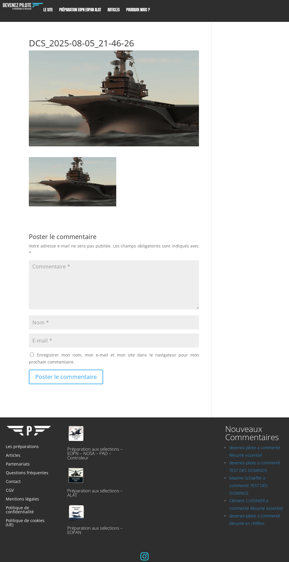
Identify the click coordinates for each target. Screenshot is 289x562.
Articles (114, 10)
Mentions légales (22, 499)
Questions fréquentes (27, 473)
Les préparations (22, 447)
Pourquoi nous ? (138, 10)
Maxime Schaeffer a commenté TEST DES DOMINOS (248, 485)
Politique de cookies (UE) (25, 523)
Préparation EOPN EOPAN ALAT (80, 10)
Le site (48, 10)
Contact (13, 482)
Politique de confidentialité (20, 510)
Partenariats (18, 464)
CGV (10, 490)
